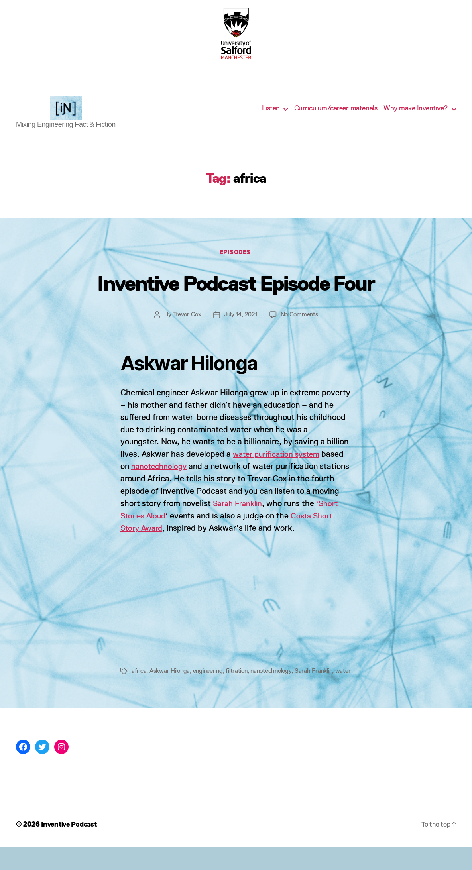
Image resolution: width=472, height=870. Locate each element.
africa (139, 684)
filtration (241, 684)
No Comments (299, 327)
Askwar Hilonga (171, 684)
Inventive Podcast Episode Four (236, 296)
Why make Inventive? (416, 114)
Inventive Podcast (71, 847)
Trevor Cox (186, 327)
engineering (211, 684)
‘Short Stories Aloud (157, 529)
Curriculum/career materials (336, 114)
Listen (271, 114)
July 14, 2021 (241, 327)
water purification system (280, 467)
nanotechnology (160, 480)
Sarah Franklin (268, 517)
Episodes (236, 266)
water (139, 694)
